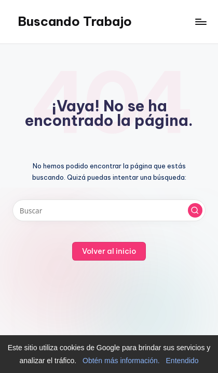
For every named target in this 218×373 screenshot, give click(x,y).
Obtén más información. (121, 360)
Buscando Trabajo (75, 21)
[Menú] (200, 21)
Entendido (182, 360)
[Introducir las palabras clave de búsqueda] (109, 210)
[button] (195, 210)
